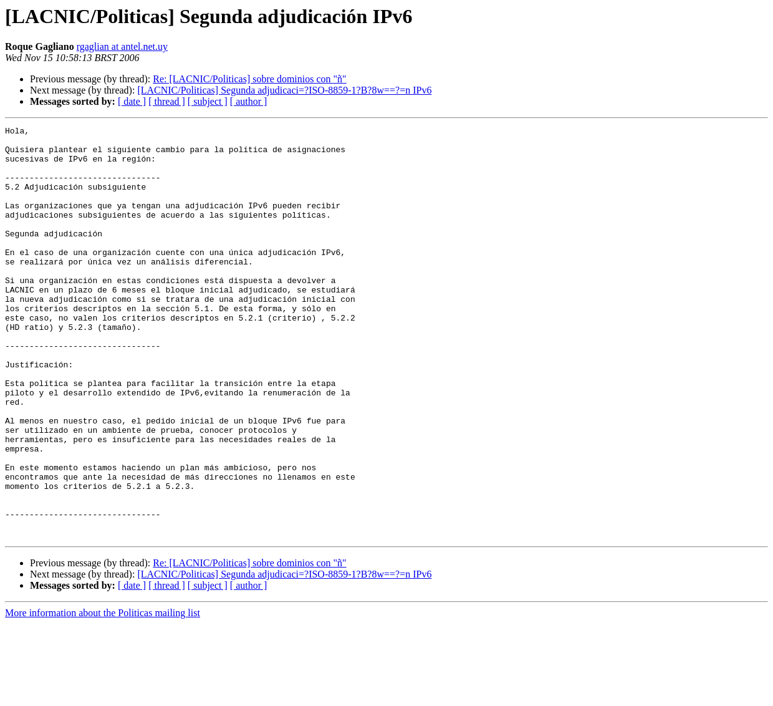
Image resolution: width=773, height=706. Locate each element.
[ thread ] (166, 101)
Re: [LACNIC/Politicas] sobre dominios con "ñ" (249, 79)
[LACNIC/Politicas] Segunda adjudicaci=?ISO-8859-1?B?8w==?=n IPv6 (284, 90)
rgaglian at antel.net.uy (122, 46)
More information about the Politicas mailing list (102, 695)
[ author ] (248, 101)
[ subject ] (208, 101)
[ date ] (132, 101)
